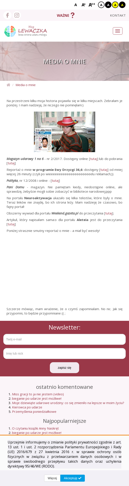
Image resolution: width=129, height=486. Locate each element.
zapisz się (64, 367)
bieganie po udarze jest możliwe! (36, 398)
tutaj (93, 158)
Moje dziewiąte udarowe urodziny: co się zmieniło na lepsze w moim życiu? (68, 403)
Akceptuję (72, 478)
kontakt (118, 15)
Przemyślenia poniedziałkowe (34, 411)
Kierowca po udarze (27, 407)
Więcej (52, 478)
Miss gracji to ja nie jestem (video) (38, 394)
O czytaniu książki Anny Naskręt (35, 428)
